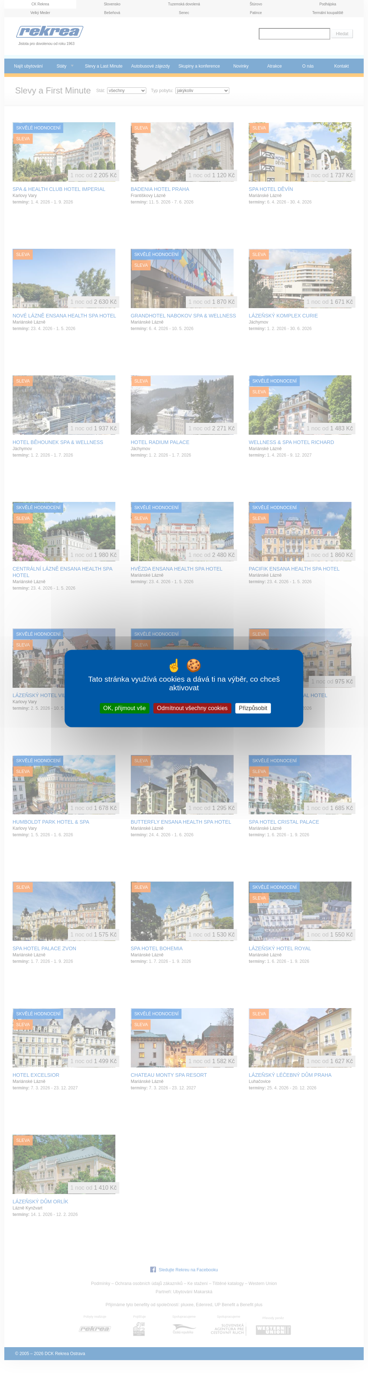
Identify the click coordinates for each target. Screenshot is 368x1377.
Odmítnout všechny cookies (192, 708)
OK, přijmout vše (124, 708)
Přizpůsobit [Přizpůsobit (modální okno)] (253, 708)
